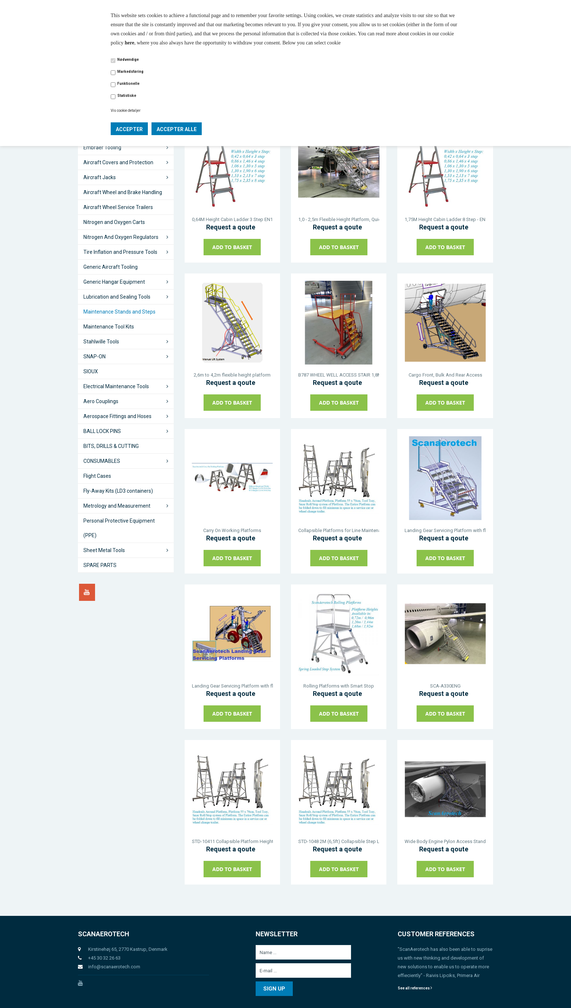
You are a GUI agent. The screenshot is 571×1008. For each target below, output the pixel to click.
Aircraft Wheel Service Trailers (118, 207)
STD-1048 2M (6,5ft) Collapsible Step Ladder (338, 841)
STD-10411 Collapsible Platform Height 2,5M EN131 (232, 841)
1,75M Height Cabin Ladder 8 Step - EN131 (445, 219)
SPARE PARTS (100, 565)
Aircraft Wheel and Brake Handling (122, 192)
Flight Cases (97, 476)
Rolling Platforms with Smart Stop (338, 686)
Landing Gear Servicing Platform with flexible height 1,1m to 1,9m (232, 686)
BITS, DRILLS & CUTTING (111, 446)
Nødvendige (128, 60)
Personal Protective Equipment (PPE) (119, 528)
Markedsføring (130, 72)
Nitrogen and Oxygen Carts (114, 222)
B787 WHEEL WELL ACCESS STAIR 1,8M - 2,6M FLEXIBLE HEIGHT (338, 375)
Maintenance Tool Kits (108, 327)
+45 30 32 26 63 (104, 958)
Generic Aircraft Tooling (110, 267)
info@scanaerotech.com (114, 966)
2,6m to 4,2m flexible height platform (232, 375)
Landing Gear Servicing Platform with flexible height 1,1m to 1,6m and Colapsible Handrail (445, 530)
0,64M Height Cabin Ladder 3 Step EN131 (232, 219)
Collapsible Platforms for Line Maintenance (338, 530)
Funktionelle (128, 84)
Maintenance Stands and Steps (119, 312)
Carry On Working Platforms (232, 530)
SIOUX (90, 371)
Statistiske (126, 96)
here (129, 43)
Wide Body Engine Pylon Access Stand (445, 841)
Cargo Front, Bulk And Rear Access (445, 375)
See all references (415, 988)
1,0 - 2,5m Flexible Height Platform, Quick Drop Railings (338, 219)
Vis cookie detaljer (126, 111)
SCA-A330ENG (445, 686)
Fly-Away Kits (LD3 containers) (118, 491)
